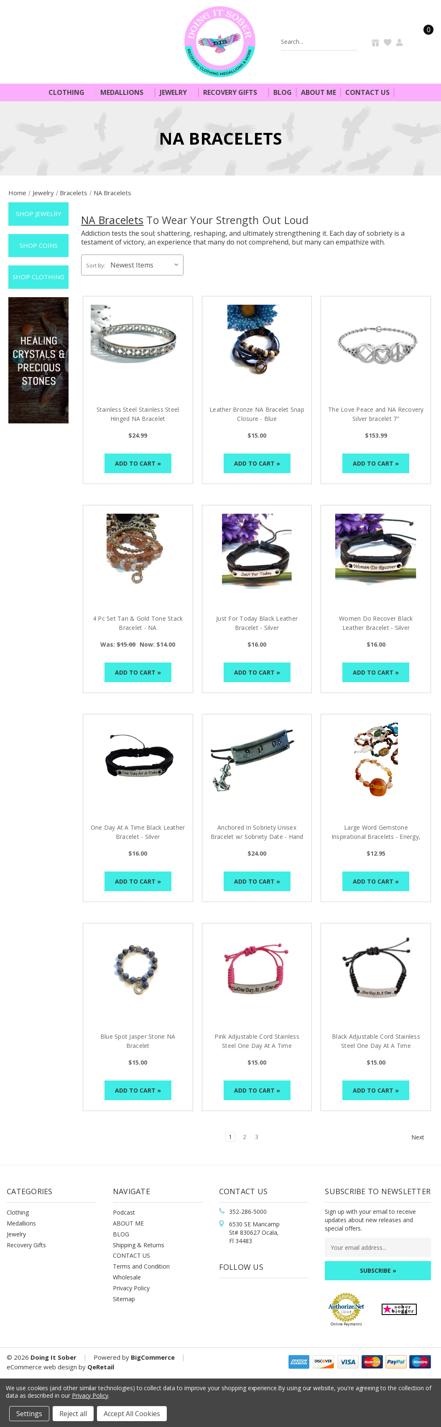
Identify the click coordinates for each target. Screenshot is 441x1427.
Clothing (70, 92)
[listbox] (146, 265)
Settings (29, 1413)
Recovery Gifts (233, 92)
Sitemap (124, 1299)
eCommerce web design (42, 1367)
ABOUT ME (128, 1223)
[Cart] (423, 41)
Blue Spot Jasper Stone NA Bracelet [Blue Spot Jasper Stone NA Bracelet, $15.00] (137, 1041)
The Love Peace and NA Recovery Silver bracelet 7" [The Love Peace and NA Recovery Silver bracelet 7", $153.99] (376, 414)
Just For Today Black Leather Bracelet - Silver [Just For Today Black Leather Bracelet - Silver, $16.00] (257, 623)
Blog (282, 92)
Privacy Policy (131, 1288)
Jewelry (177, 92)
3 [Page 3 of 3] (256, 1137)
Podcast (124, 1212)
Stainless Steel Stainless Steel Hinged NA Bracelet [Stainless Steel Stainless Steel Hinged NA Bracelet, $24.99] (138, 414)
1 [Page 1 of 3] (230, 1137)
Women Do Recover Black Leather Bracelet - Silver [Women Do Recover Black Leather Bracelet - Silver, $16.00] (376, 623)
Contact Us (367, 92)
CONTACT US (131, 1255)
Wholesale (127, 1277)
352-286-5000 (248, 1211)
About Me (318, 92)
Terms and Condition (141, 1266)
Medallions (125, 92)
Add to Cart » (138, 463)
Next (421, 1137)
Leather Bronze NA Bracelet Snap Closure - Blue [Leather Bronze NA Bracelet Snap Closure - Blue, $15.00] (256, 414)
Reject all (73, 1413)
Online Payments (346, 1324)
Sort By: (95, 265)
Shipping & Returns (138, 1245)
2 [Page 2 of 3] (244, 1137)
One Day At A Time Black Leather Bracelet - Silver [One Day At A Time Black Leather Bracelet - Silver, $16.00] (138, 832)
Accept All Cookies (132, 1413)
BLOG (121, 1234)
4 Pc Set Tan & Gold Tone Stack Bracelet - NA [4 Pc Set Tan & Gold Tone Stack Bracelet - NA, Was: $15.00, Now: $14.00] (138, 623)
